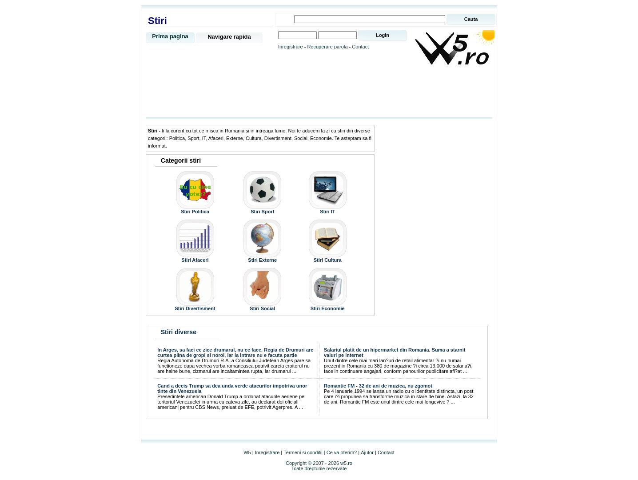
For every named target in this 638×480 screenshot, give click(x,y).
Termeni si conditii (302, 452)
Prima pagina (170, 36)
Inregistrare (290, 46)
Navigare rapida (229, 36)
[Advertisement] (319, 92)
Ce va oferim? (342, 452)
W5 (247, 452)
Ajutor (367, 452)
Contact (360, 46)
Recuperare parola (327, 46)
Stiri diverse (178, 332)
